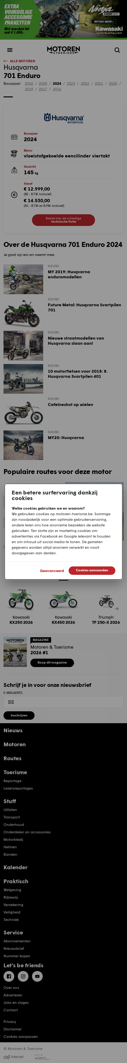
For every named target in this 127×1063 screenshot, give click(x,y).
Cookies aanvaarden (92, 570)
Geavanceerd (52, 570)
